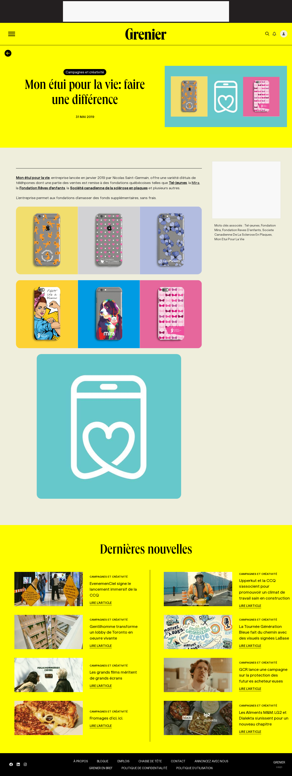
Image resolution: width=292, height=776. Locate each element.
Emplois (122, 761)
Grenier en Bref (100, 768)
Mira (195, 183)
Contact (177, 761)
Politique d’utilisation (193, 768)
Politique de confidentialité (143, 768)
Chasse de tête (149, 761)
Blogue (101, 761)
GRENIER (279, 762)
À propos (80, 761)
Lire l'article (101, 603)
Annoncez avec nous (210, 761)
